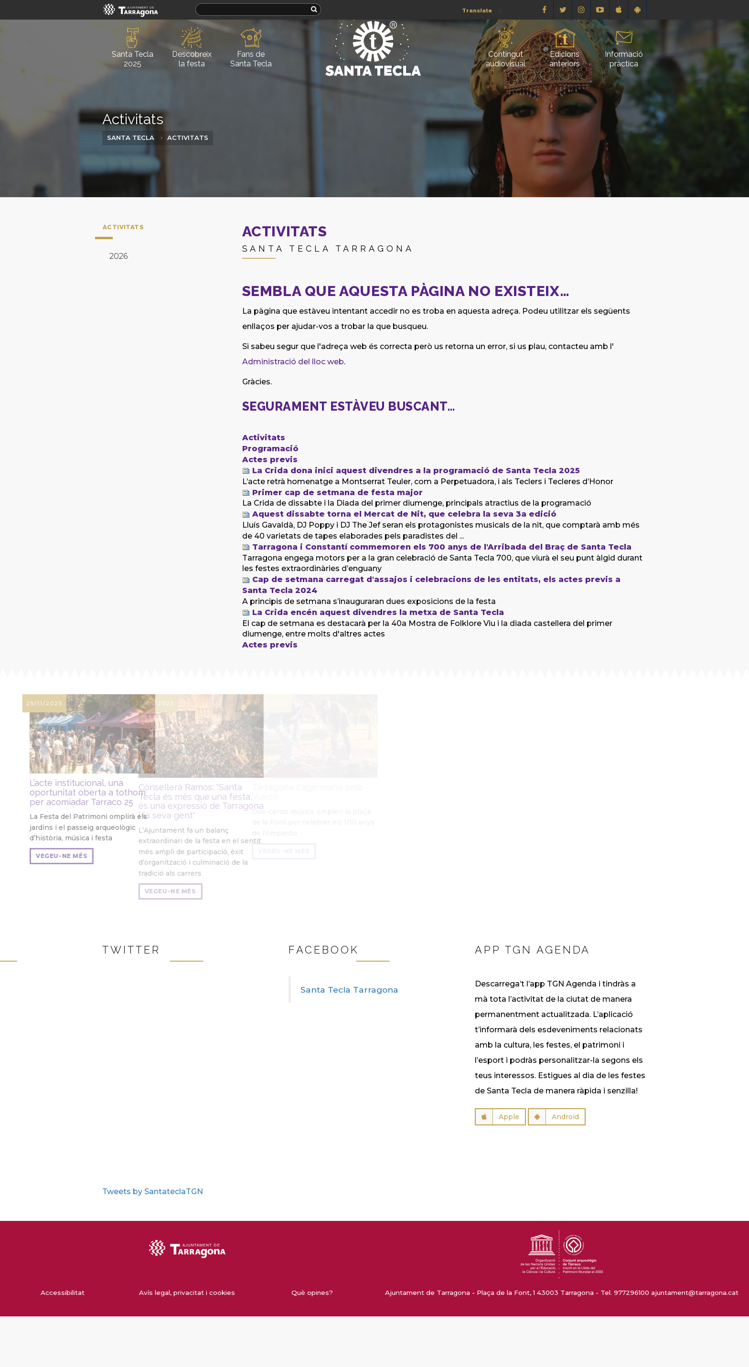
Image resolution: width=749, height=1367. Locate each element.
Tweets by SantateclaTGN (152, 1191)
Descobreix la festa (192, 47)
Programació (270, 448)
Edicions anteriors (564, 47)
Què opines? (312, 1292)
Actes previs (270, 459)
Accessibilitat (63, 1292)
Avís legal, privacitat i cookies (187, 1292)
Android (554, 1116)
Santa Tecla (130, 137)
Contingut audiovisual (505, 47)
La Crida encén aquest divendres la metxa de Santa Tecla (378, 612)
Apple (497, 1116)
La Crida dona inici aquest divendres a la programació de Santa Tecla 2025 (416, 470)
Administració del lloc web (293, 361)
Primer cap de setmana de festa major (337, 492)
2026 (118, 256)
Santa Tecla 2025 (132, 47)
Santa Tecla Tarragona (349, 990)
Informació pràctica (624, 47)
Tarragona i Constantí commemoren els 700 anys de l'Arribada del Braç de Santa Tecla (441, 546)
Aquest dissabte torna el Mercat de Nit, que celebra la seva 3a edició (404, 514)
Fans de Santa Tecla (251, 47)
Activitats (187, 137)
